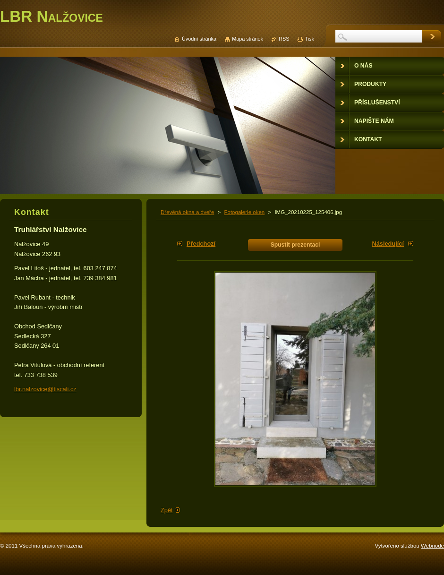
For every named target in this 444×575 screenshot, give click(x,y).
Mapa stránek (247, 39)
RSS (284, 39)
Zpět (167, 510)
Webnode (432, 546)
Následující (388, 243)
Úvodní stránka (199, 39)
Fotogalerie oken (244, 212)
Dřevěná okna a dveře (187, 212)
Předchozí (201, 243)
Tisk (309, 39)
